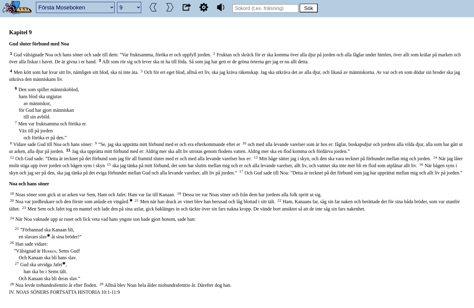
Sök (308, 8)
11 (68, 150)
